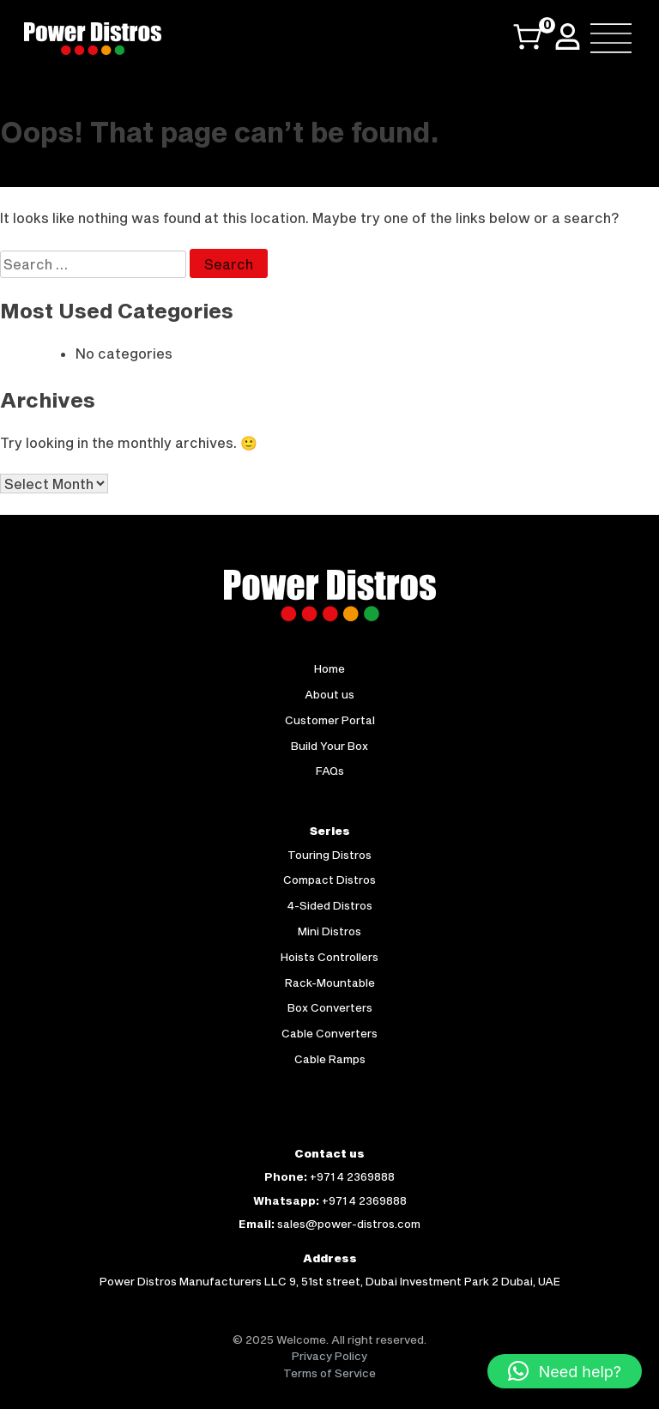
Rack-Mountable (330, 982)
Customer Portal (330, 720)
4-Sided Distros (329, 905)
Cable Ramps (330, 1059)
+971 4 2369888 (352, 1176)
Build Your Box (329, 746)
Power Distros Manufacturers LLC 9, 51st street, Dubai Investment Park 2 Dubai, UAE (330, 1281)
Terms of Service (329, 1373)
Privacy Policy (329, 1356)
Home (329, 668)
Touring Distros (329, 855)
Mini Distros (329, 931)
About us (329, 694)
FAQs (330, 770)
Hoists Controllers (329, 957)
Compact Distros (329, 879)
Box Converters (329, 1007)
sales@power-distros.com (348, 1224)
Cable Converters (329, 1033)
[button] (564, 1371)
